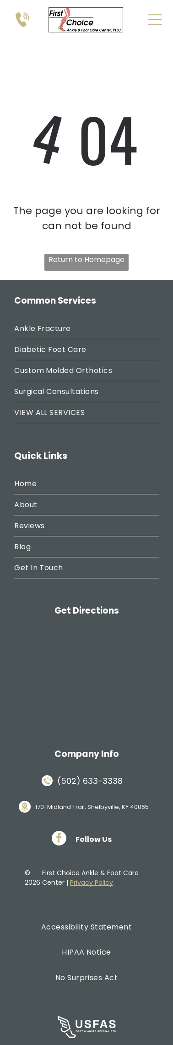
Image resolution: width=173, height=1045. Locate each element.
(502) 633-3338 (90, 781)
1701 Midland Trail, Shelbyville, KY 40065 (92, 807)
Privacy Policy (91, 882)
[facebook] (59, 839)
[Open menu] (155, 19)
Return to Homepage (86, 259)
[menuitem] (86, 328)
